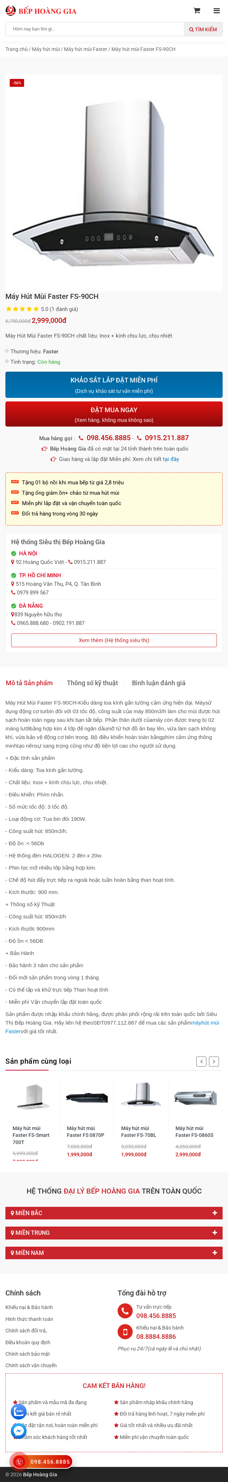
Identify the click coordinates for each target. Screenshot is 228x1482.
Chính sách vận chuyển (31, 1365)
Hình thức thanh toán (29, 1319)
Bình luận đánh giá (159, 683)
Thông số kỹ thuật (92, 683)
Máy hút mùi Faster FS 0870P (85, 1131)
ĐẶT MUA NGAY (114, 414)
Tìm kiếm (203, 29)
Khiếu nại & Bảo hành (29, 1307)
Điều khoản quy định (27, 1342)
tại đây (171, 459)
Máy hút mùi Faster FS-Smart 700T (31, 1135)
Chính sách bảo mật (27, 1354)
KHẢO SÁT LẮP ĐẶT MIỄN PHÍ (114, 385)
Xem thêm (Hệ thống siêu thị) (114, 640)
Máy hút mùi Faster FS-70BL (138, 1131)
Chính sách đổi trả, (26, 1330)
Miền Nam (114, 1253)
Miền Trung (114, 1233)
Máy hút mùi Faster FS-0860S (194, 1131)
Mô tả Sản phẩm (29, 683)
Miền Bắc (114, 1213)
